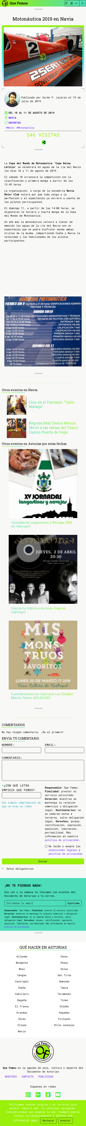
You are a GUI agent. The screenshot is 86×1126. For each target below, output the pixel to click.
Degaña (22, 1000)
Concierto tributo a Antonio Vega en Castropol (38, 610)
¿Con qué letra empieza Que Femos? (18, 787)
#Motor (10, 127)
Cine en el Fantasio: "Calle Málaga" (51, 404)
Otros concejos (64, 1025)
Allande (21, 956)
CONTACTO (27, 1076)
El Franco (22, 1006)
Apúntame (74, 903)
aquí (34, 1120)
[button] (43, 141)
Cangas (21, 975)
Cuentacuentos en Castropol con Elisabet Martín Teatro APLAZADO (42, 696)
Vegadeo (64, 1012)
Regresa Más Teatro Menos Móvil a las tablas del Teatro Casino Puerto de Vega (53, 428)
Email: (50, 745)
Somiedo (64, 981)
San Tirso (64, 975)
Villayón (64, 1018)
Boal (22, 969)
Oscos (64, 956)
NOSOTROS (11, 1076)
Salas (64, 969)
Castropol (22, 981)
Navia (12, 117)
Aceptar (65, 1120)
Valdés (64, 1006)
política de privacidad (62, 840)
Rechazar (48, 1120)
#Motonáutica (25, 127)
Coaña (22, 987)
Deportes (15, 122)
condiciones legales (63, 850)
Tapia (64, 987)
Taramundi (64, 993)
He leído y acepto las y (65, 850)
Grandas (21, 1012)
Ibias (22, 1018)
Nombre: (8, 745)
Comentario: (12, 758)
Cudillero (22, 993)
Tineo (64, 1000)
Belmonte (22, 962)
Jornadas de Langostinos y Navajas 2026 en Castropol (41, 524)
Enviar (43, 861)
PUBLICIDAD (45, 1076)
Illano (21, 1025)
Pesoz (64, 962)
